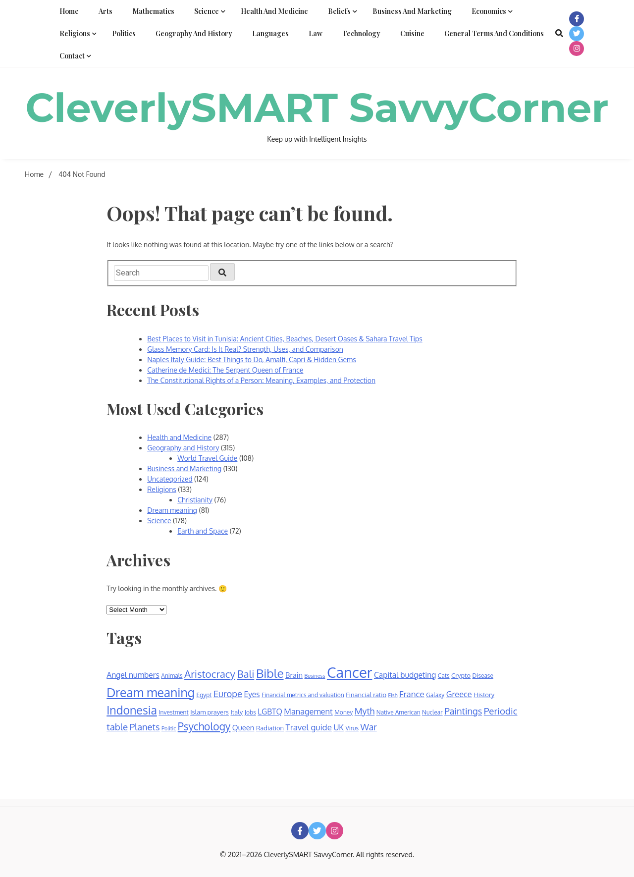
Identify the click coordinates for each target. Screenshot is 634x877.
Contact (72, 55)
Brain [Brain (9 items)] (294, 675)
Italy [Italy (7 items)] (236, 712)
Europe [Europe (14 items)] (227, 693)
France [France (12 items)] (411, 694)
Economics (489, 11)
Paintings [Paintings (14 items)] (463, 710)
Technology (361, 33)
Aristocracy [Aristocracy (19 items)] (209, 673)
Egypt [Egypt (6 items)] (204, 695)
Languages (270, 33)
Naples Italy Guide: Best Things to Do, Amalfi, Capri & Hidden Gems (251, 359)
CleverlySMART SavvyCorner (317, 108)
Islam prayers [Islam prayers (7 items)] (209, 712)
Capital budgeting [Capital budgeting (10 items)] (405, 675)
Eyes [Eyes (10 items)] (252, 694)
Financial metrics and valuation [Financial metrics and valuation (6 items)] (303, 695)
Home (69, 11)
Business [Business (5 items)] (315, 675)
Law (315, 33)
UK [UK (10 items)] (338, 727)
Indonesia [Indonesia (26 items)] (131, 710)
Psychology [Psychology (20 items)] (204, 726)
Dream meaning (172, 510)
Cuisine (412, 33)
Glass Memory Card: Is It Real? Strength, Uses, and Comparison (245, 349)
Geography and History (194, 33)
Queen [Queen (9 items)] (243, 727)
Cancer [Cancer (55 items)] (349, 672)
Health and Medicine (274, 11)
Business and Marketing (412, 11)
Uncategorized (169, 479)
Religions (74, 33)
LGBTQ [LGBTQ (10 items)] (270, 711)
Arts (105, 11)
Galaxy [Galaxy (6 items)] (435, 695)
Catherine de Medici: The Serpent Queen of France (225, 370)
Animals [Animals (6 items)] (171, 675)
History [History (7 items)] (484, 695)
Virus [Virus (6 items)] (352, 728)
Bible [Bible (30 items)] (270, 673)
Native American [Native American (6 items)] (398, 712)
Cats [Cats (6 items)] (444, 675)
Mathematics (153, 11)
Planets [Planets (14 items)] (145, 726)
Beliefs (339, 11)
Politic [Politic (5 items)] (168, 728)
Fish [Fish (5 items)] (393, 695)
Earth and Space (202, 531)
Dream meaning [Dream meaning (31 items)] (150, 692)
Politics (124, 33)
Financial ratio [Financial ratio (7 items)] (366, 695)
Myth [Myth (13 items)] (364, 711)
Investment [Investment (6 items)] (173, 712)
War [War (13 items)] (369, 726)
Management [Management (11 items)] (308, 711)
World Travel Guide (207, 458)
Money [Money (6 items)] (343, 712)
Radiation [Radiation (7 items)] (270, 728)
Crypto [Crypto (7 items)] (461, 675)
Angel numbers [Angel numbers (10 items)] (132, 675)
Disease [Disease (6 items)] (483, 675)
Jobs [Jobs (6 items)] (250, 712)
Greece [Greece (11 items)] (459, 694)
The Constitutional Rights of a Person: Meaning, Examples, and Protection (261, 380)
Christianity (194, 499)
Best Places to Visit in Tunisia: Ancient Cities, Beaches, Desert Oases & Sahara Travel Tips (285, 338)
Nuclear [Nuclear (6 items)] (432, 712)
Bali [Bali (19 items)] (245, 673)
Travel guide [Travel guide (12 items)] (309, 727)
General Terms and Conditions (494, 33)
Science (206, 11)
